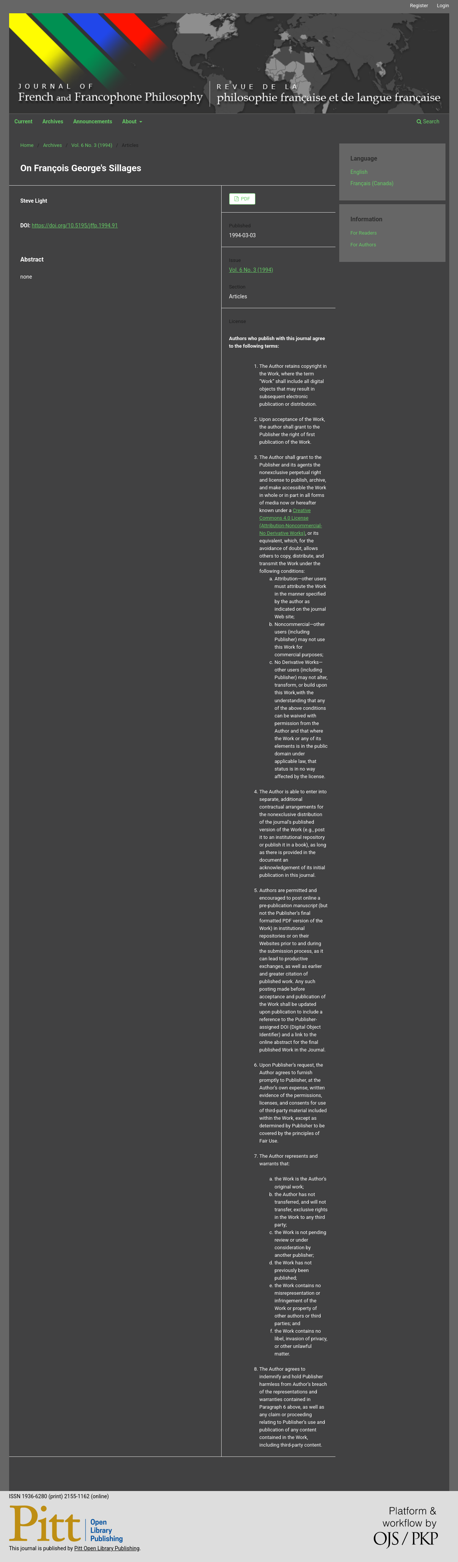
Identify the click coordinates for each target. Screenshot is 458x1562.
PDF (245, 199)
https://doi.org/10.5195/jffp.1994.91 (75, 225)
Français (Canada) (372, 183)
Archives (52, 121)
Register (419, 5)
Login (443, 5)
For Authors (363, 244)
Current (23, 121)
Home (27, 145)
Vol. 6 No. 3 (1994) (91, 145)
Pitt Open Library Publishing (107, 1548)
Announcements (92, 121)
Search (428, 121)
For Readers (364, 233)
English (359, 172)
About (130, 121)
